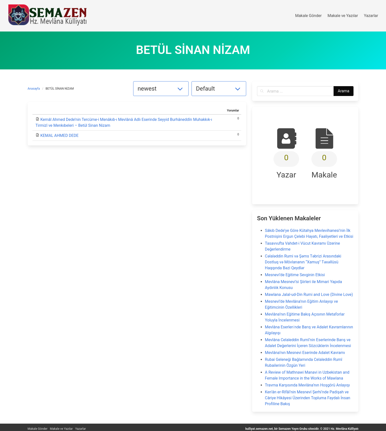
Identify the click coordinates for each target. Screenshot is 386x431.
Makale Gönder (38, 429)
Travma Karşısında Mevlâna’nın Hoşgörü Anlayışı (307, 385)
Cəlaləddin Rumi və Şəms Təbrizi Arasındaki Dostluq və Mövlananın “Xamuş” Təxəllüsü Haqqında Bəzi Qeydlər (303, 262)
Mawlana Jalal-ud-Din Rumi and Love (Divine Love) (309, 294)
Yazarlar (80, 429)
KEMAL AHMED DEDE (59, 135)
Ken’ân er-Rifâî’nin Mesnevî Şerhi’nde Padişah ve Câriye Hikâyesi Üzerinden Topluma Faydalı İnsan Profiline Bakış (307, 398)
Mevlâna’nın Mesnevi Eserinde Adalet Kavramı (305, 352)
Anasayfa (34, 88)
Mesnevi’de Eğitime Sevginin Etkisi (295, 274)
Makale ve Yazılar (61, 429)
